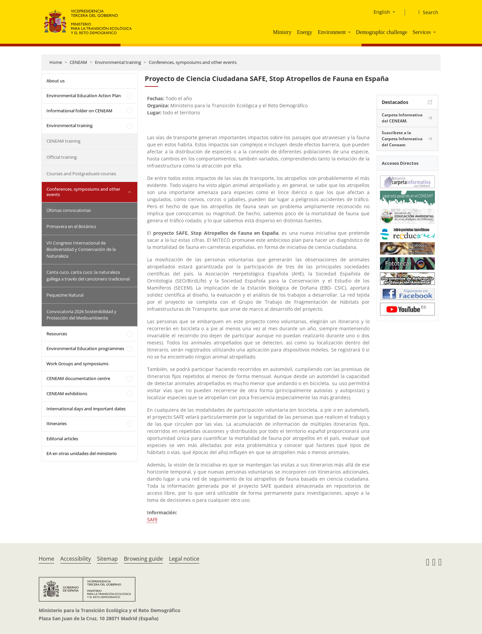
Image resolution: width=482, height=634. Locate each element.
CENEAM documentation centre (78, 378)
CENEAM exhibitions (66, 393)
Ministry (282, 32)
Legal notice (184, 558)
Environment (332, 32)
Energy (304, 32)
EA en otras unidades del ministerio (81, 453)
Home (55, 62)
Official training (61, 157)
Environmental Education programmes (85, 348)
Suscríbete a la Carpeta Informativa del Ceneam (402, 139)
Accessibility (75, 558)
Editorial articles (62, 439)
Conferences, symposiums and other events (193, 62)
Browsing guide (143, 558)
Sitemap (107, 558)
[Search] (425, 12)
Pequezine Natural (64, 295)
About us (55, 81)
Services (422, 32)
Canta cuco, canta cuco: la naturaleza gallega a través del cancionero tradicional (88, 275)
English (382, 12)
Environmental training (118, 62)
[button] (350, 32)
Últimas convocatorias (68, 210)
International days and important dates (86, 409)
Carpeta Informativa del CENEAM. (402, 118)
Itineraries (56, 423)
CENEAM (78, 62)
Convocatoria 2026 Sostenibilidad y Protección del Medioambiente (81, 314)
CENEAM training (63, 141)
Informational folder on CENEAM (79, 111)
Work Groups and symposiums (77, 364)
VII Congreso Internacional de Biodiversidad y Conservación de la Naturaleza (81, 249)
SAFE (152, 519)
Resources (56, 334)
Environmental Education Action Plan (83, 95)
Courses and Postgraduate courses (81, 174)
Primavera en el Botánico (71, 226)
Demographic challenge (381, 32)
